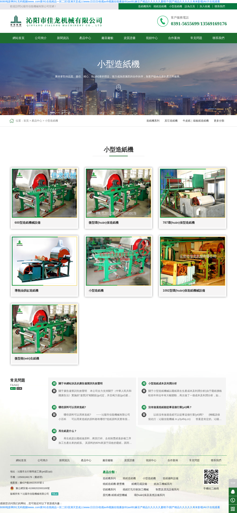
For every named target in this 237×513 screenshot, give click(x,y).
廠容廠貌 (107, 38)
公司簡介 (41, 38)
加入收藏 (205, 6)
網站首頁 (18, 38)
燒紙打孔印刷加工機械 (136, 489)
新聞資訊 (63, 38)
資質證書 (130, 38)
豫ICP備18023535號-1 (33, 482)
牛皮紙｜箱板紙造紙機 (196, 120)
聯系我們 (220, 6)
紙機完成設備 (139, 483)
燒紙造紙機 (159, 6)
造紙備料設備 (170, 478)
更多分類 (219, 120)
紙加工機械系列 (163, 483)
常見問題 (196, 38)
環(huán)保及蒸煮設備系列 (149, 495)
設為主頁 (190, 6)
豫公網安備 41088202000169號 (33, 488)
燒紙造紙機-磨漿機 (113, 483)
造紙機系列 (144, 6)
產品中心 (85, 38)
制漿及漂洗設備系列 (167, 489)
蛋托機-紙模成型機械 (115, 495)
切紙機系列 (109, 489)
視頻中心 (152, 38)
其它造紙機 (171, 120)
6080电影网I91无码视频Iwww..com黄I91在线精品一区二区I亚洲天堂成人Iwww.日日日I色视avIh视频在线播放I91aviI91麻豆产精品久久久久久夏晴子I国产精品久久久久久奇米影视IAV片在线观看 (110, 1)
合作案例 (174, 38)
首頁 (26, 120)
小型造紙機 (175, 6)
